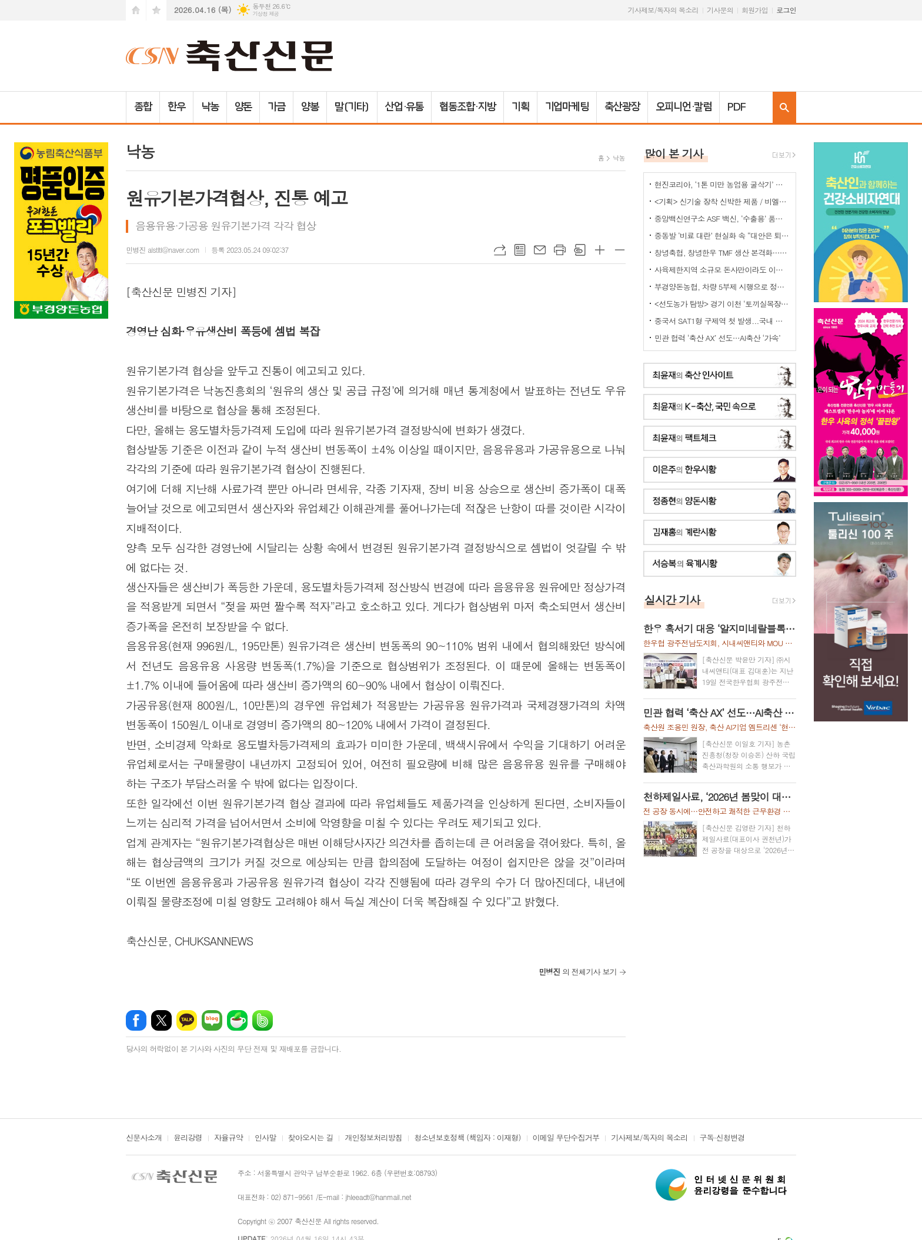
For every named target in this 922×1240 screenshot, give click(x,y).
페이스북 (136, 1020)
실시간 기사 (672, 599)
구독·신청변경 (722, 1138)
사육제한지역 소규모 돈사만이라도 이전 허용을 (722, 269)
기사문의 (720, 10)
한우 (176, 107)
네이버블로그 (212, 1020)
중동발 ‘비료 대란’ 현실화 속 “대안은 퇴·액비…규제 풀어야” (722, 235)
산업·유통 (404, 107)
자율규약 (228, 1138)
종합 (143, 107)
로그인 (786, 10)
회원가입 (754, 10)
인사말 (265, 1138)
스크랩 (580, 250)
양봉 (310, 107)
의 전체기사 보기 (578, 971)
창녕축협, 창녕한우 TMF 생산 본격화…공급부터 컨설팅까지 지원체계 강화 (722, 252)
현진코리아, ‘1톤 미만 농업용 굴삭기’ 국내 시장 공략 (722, 184)
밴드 (262, 1020)
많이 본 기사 (673, 153)
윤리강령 (187, 1138)
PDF (736, 107)
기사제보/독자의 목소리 (663, 10)
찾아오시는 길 (310, 1138)
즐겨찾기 (156, 10)
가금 (276, 107)
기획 (520, 107)
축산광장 (622, 107)
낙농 (210, 107)
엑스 (161, 1020)
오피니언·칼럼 (683, 107)
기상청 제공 (265, 14)
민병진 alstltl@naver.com (162, 250)
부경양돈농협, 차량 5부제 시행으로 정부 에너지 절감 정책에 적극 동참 (722, 286)
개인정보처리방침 (373, 1138)
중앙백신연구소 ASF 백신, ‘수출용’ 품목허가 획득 (722, 218)
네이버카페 (237, 1020)
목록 (520, 250)
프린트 (560, 250)
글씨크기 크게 (600, 250)
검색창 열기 (784, 107)
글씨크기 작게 (620, 250)
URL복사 (500, 250)
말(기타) (352, 107)
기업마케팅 (567, 107)
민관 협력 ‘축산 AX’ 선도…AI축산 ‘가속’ (717, 337)
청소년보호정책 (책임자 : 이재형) (467, 1138)
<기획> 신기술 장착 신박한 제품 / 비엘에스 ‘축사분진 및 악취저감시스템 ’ (722, 201)
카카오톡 (186, 1020)
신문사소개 (144, 1138)
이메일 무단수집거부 (566, 1138)
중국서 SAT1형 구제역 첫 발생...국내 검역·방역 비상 (722, 320)
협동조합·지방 (467, 107)
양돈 (243, 107)
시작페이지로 (136, 10)
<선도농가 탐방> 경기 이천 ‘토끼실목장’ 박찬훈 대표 (722, 303)
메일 (540, 250)
